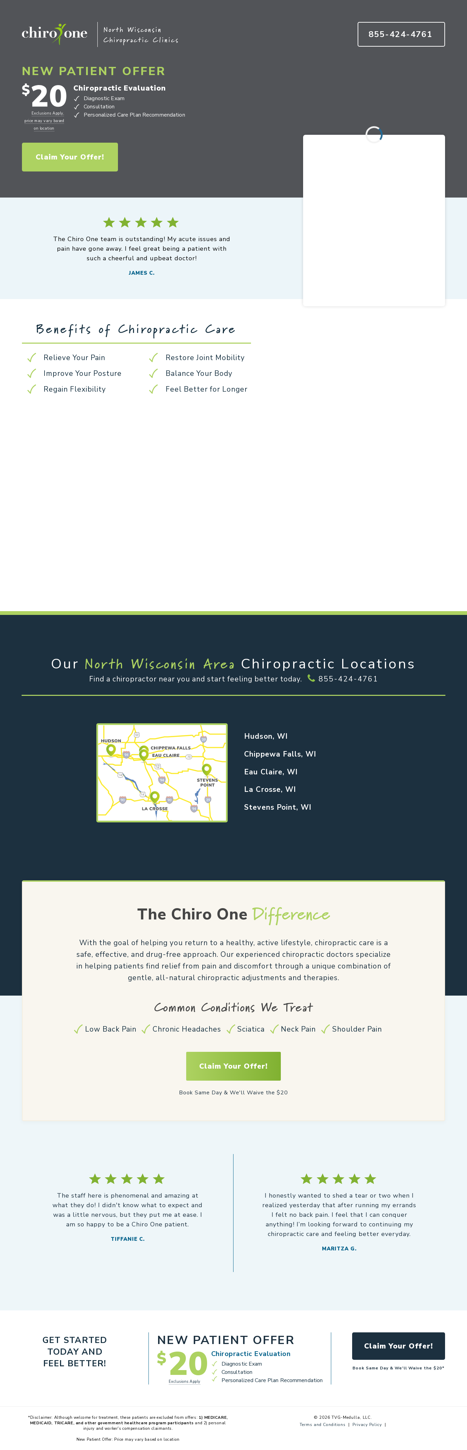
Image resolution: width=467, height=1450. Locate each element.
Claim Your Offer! (70, 157)
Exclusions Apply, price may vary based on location (44, 121)
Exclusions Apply (185, 1381)
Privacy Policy (367, 1424)
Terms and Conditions (323, 1424)
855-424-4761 (348, 679)
